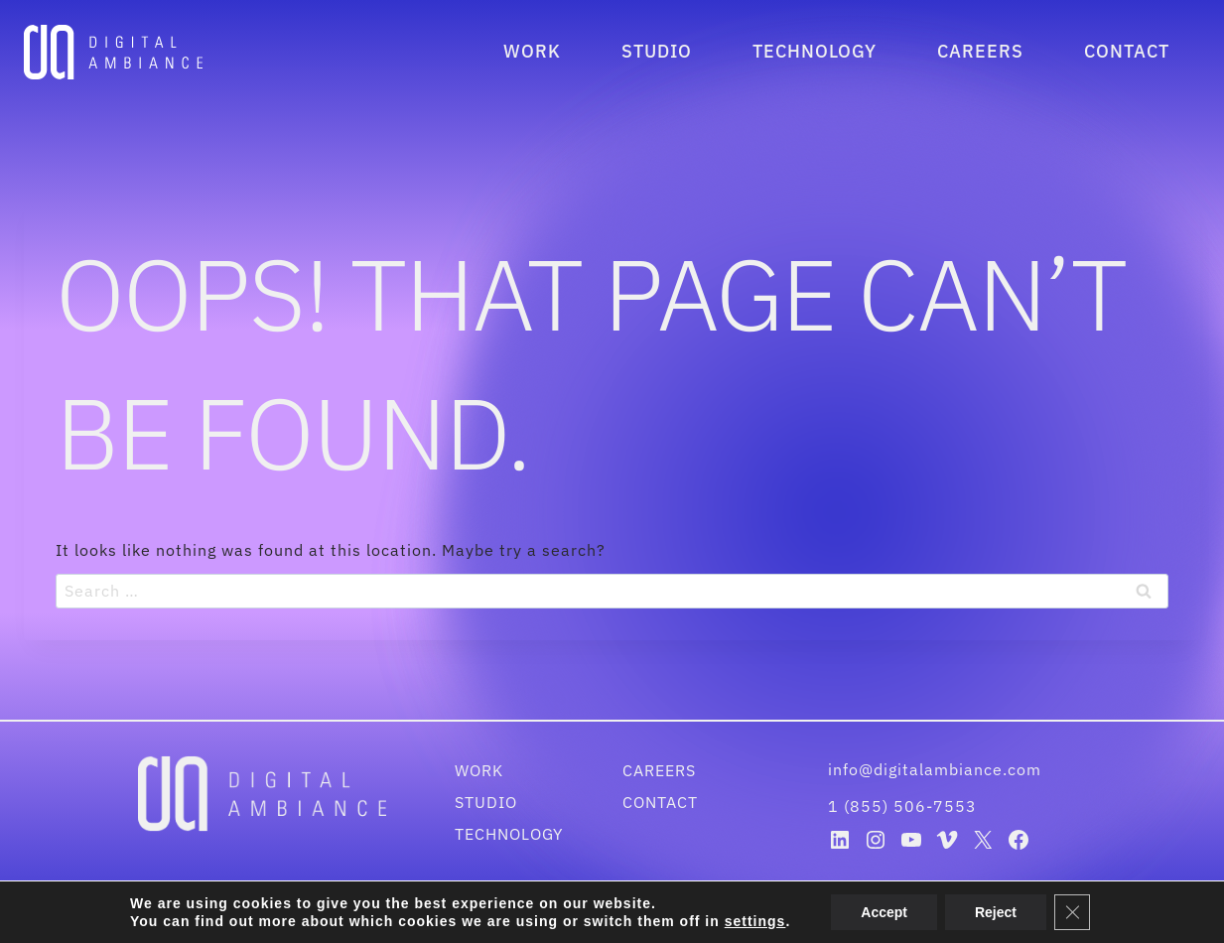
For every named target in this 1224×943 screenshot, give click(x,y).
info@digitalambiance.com (937, 769)
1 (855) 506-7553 (902, 806)
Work (532, 51)
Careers (980, 51)
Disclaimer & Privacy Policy (695, 915)
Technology (814, 51)
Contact (1126, 51)
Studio (656, 51)
